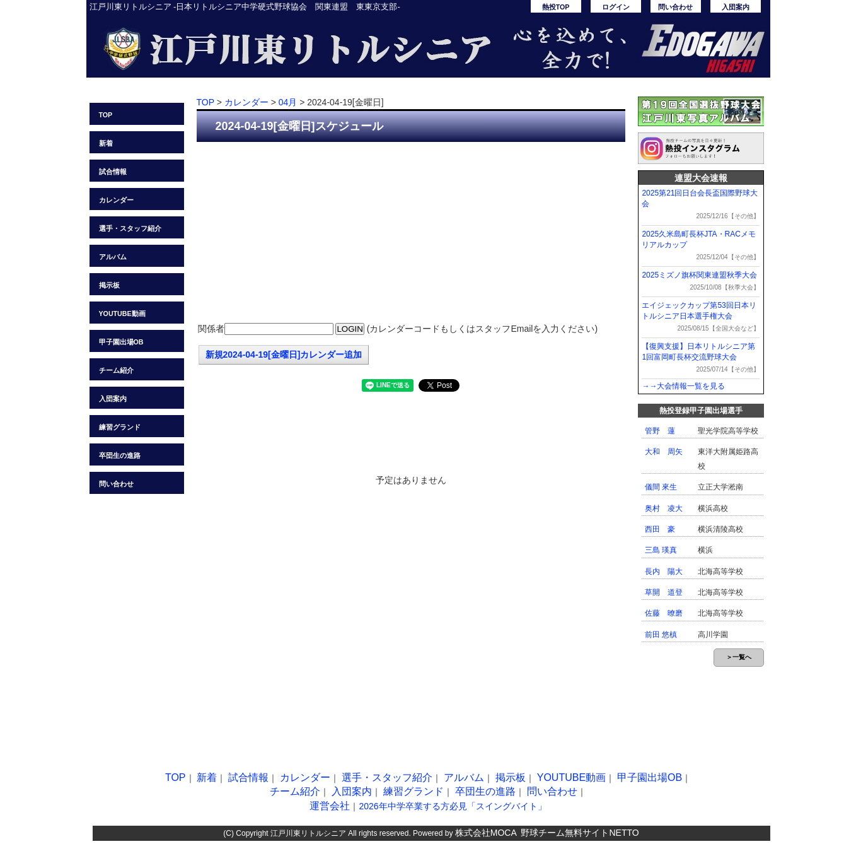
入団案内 (735, 7)
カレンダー (116, 200)
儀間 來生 (661, 487)
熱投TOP (556, 7)
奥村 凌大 (664, 508)
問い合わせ (675, 7)
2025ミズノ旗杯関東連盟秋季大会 (699, 275)
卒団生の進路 (120, 455)
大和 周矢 (664, 451)
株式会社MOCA (486, 833)
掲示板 (109, 285)
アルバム (113, 257)
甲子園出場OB (121, 342)
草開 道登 (664, 592)
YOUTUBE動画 (122, 313)
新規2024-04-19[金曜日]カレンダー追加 (283, 354)
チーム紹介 (116, 370)
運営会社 (329, 805)
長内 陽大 (664, 571)
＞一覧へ (738, 657)
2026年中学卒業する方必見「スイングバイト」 (452, 806)
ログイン (616, 7)
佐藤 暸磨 (664, 613)
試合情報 (113, 171)
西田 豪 (660, 529)
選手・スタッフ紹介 (130, 228)
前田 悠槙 (661, 634)
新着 (106, 143)
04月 (288, 102)
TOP (106, 115)
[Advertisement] (411, 233)
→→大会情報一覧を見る (683, 386)
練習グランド (120, 427)
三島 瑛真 (661, 550)
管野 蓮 (660, 430)
